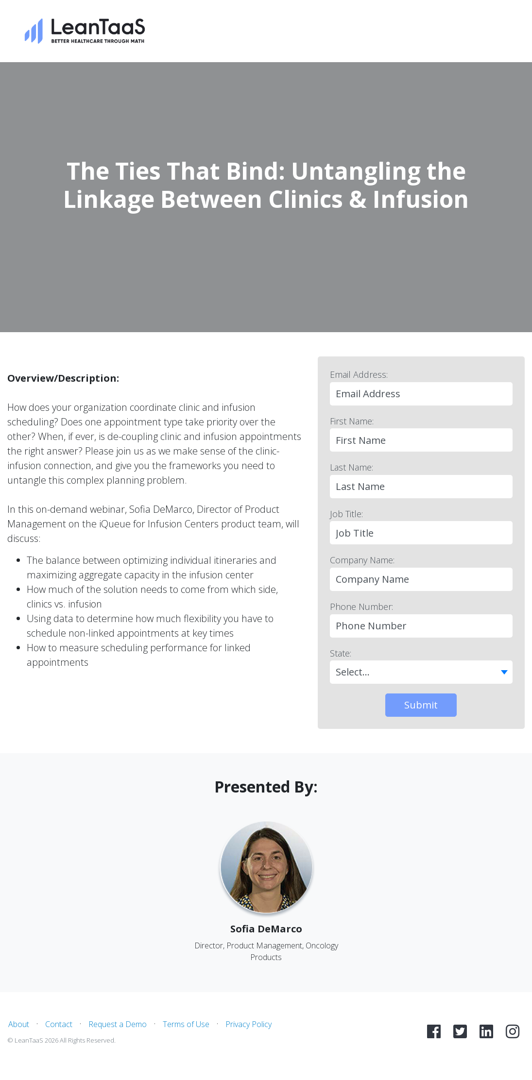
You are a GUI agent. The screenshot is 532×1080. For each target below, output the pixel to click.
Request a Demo (117, 1024)
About (18, 1024)
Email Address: (359, 374)
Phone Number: (361, 606)
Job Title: (346, 514)
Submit (421, 704)
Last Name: (351, 467)
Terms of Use (186, 1024)
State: (340, 653)
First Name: (352, 421)
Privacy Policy (248, 1024)
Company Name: (362, 560)
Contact (58, 1024)
